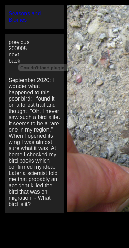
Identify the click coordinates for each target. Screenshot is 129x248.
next (14, 55)
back (14, 61)
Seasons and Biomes (25, 17)
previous (19, 42)
